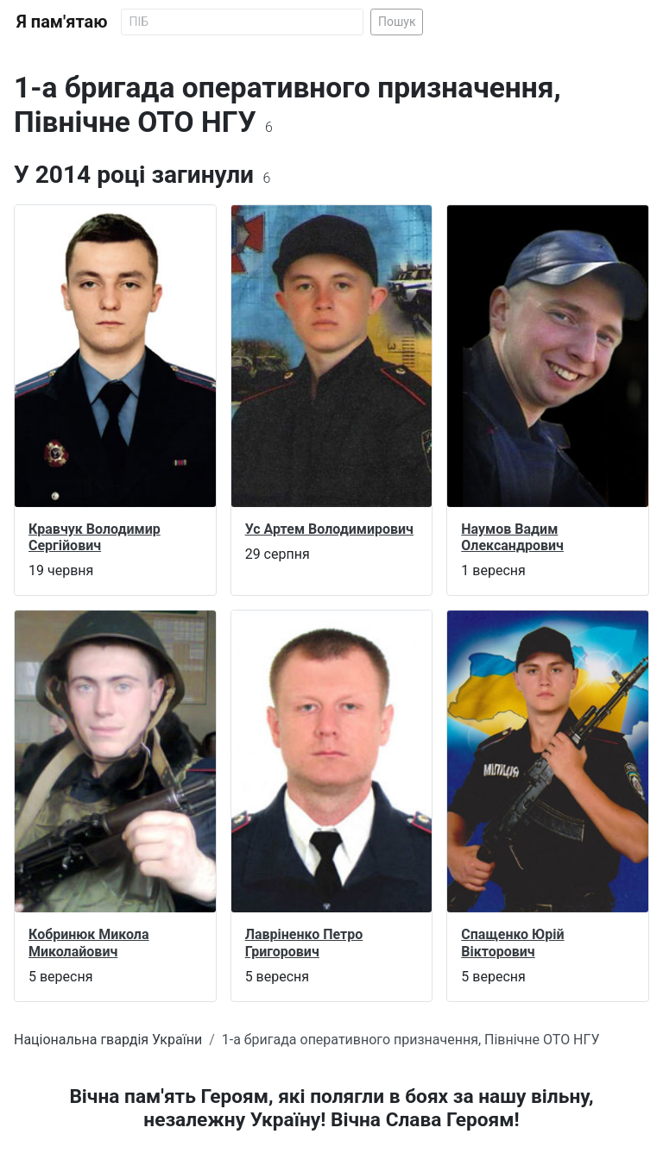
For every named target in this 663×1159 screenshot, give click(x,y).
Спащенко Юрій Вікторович (512, 942)
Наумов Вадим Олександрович (512, 537)
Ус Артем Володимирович (329, 529)
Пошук (397, 21)
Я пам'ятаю (61, 21)
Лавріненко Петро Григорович (304, 942)
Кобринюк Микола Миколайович (88, 942)
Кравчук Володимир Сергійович (94, 537)
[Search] (242, 22)
